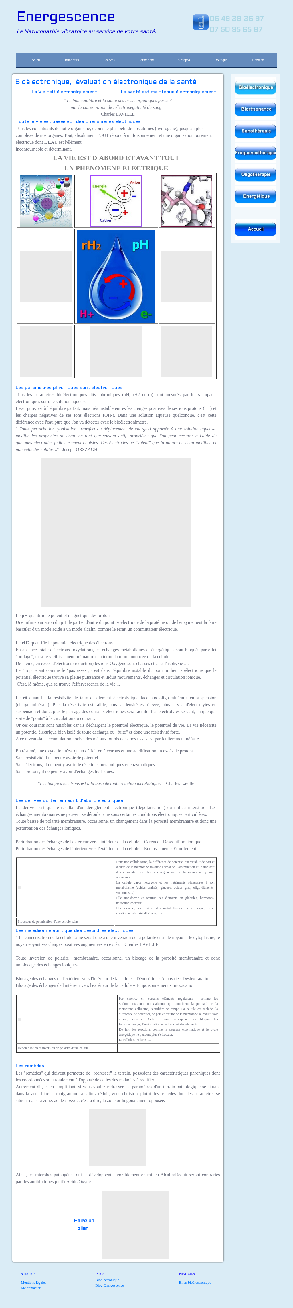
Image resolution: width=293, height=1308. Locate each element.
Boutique (221, 60)
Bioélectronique (107, 1280)
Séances (109, 60)
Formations (147, 60)
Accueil (34, 60)
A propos (183, 60)
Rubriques (72, 60)
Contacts (258, 60)
